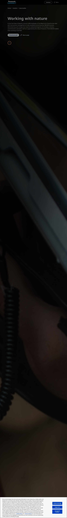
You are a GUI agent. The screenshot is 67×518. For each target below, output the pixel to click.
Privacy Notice (28, 513)
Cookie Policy (19, 513)
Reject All (57, 507)
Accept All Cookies (57, 511)
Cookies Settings (57, 503)
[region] (33, 507)
